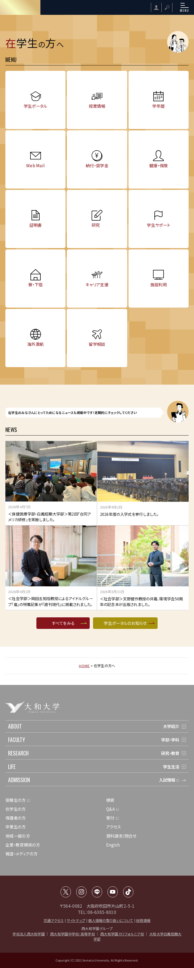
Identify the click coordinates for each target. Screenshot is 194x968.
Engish (113, 845)
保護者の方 (15, 818)
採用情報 (143, 920)
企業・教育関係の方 (22, 845)
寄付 (110, 818)
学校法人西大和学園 (28, 933)
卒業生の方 (15, 827)
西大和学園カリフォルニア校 (122, 933)
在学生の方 (15, 809)
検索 (110, 800)
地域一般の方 (17, 836)
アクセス (113, 827)
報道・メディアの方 (21, 853)
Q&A (110, 809)
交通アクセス (54, 920)
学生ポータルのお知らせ (125, 623)
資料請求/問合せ (121, 836)
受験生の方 (15, 800)
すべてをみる (63, 623)
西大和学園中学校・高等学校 (72, 933)
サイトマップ (76, 920)
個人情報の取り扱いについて (110, 920)
